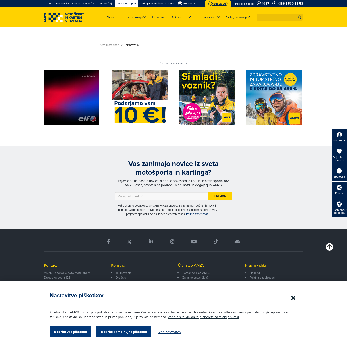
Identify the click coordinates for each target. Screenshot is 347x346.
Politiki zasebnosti (197, 214)
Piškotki (254, 273)
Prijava (220, 196)
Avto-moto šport (111, 44)
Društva (121, 277)
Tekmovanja (123, 273)
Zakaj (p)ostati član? (195, 277)
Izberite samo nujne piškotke (124, 331)
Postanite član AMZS (196, 273)
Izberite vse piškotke (70, 331)
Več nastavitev (169, 331)
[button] (299, 17)
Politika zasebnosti (262, 277)
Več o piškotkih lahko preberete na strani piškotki (203, 317)
